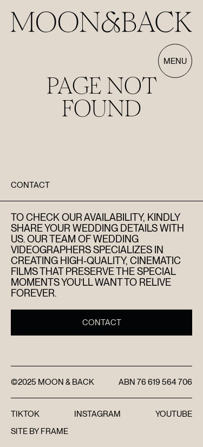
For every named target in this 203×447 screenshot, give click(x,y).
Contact (101, 322)
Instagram (97, 414)
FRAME (54, 431)
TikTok (25, 414)
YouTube (173, 414)
